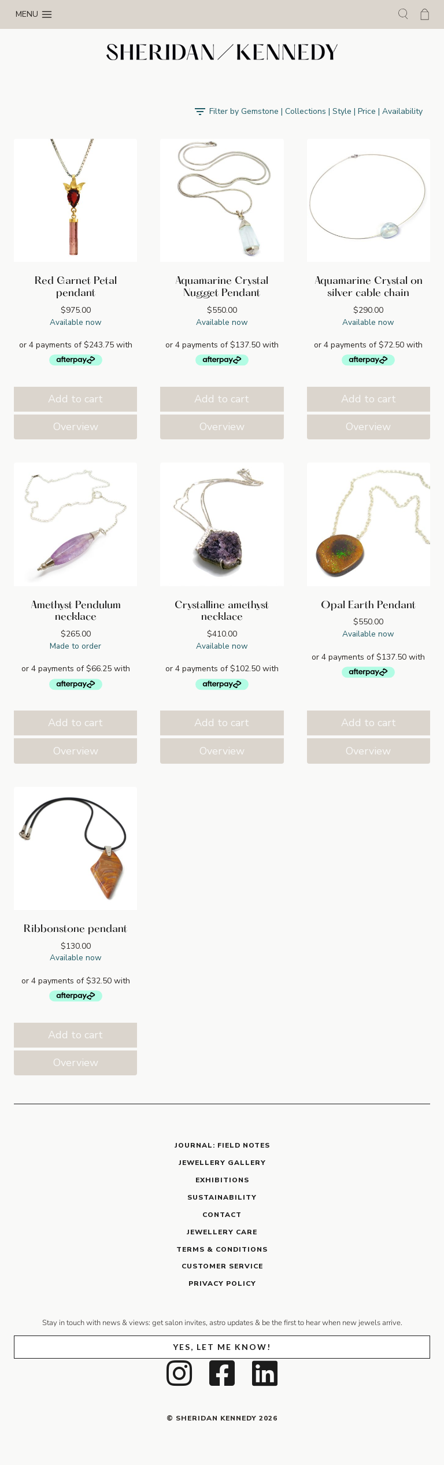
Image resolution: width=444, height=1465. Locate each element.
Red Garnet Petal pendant (76, 287)
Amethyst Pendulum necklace (76, 611)
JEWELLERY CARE (222, 1232)
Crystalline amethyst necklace (222, 611)
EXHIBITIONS (222, 1180)
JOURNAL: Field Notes (222, 1145)
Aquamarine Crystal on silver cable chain (368, 287)
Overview (75, 427)
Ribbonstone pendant (75, 929)
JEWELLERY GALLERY (222, 1162)
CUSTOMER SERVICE (222, 1266)
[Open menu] (34, 14)
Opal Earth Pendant (368, 605)
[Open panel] (308, 111)
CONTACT (222, 1214)
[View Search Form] (403, 14)
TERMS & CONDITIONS (222, 1249)
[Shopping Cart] (424, 14)
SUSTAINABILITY (222, 1197)
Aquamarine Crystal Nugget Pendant (221, 287)
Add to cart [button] (75, 399)
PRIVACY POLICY (222, 1283)
